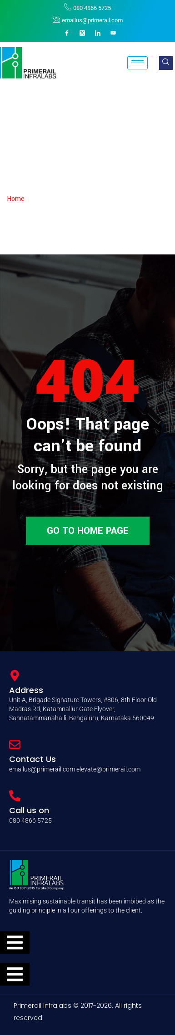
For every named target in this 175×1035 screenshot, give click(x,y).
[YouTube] (113, 33)
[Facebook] (67, 33)
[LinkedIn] (98, 33)
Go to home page (88, 530)
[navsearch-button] (166, 63)
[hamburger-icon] (137, 62)
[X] (82, 33)
